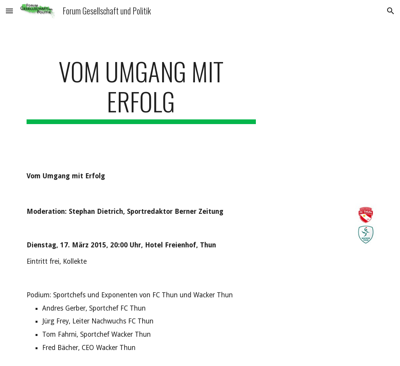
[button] (9, 10)
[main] (141, 90)
